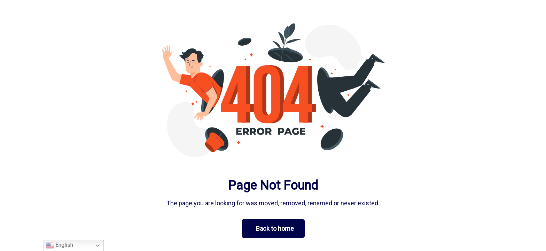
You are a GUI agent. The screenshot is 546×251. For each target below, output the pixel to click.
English (59, 245)
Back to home (275, 228)
